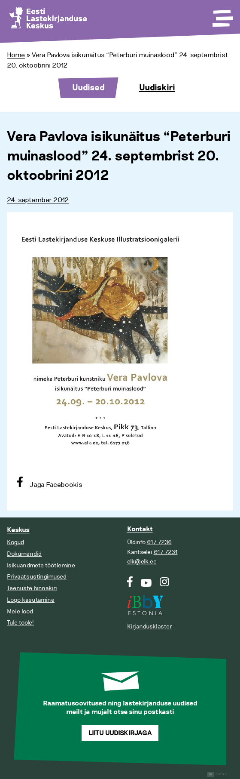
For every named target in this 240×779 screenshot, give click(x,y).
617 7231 (166, 552)
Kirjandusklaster (149, 626)
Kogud (15, 542)
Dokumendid (24, 553)
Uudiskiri (157, 87)
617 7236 (159, 542)
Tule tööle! (20, 622)
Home (16, 55)
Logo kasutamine (31, 599)
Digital (216, 774)
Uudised (88, 87)
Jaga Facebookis (56, 484)
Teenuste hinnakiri (32, 588)
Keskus (18, 530)
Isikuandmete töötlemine (41, 565)
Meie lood (20, 611)
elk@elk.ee (142, 561)
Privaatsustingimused (37, 576)
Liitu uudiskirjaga (120, 733)
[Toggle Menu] (222, 15)
